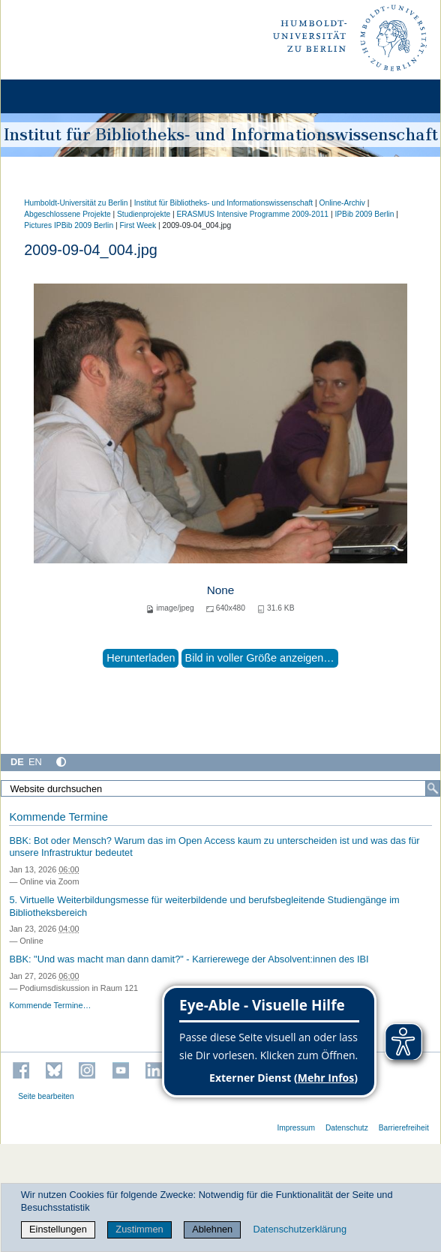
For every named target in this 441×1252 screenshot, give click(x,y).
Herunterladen (140, 658)
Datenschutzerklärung (300, 1229)
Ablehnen (212, 1229)
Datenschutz (347, 1128)
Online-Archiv (341, 203)
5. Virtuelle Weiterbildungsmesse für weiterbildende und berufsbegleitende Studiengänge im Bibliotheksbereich (204, 906)
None (221, 590)
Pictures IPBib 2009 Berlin (68, 225)
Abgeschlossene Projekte (67, 214)
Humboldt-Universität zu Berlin (76, 203)
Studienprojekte (143, 214)
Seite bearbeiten (46, 1096)
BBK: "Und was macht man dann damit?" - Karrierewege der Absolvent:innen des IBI (188, 959)
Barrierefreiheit (404, 1128)
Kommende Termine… (50, 1005)
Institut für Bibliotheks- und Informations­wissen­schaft (223, 203)
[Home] (54, 96)
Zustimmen (139, 1229)
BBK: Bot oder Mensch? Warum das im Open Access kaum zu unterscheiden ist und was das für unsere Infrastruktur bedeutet (214, 847)
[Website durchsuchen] (220, 788)
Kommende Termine (58, 817)
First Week (137, 225)
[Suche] (432, 788)
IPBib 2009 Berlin (364, 214)
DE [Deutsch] (17, 761)
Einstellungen (58, 1229)
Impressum (296, 1128)
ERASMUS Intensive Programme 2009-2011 (253, 214)
